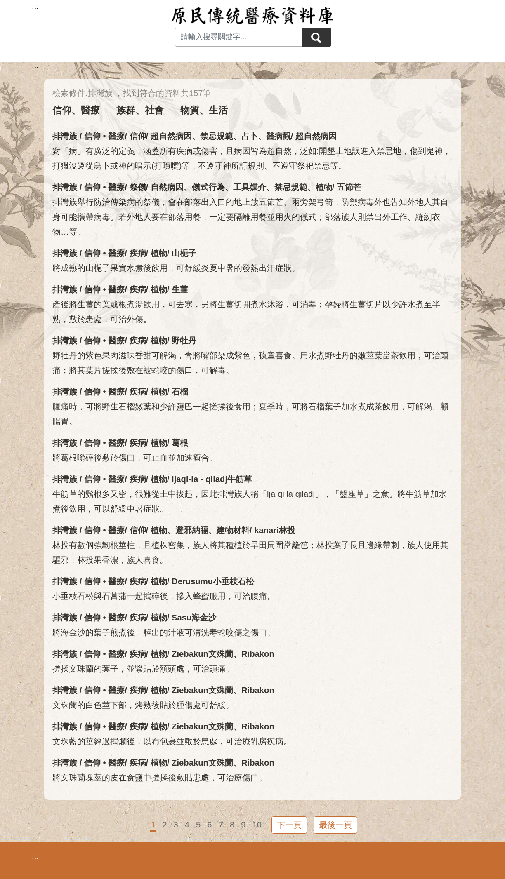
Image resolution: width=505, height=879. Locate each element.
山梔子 (184, 253)
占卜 (249, 136)
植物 (324, 187)
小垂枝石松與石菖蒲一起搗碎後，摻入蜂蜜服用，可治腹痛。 (163, 596)
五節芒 (349, 187)
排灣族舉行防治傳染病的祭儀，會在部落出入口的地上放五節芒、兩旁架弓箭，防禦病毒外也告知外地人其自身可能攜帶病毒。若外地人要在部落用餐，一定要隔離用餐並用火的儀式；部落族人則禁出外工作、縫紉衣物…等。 (250, 216)
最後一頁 (335, 825)
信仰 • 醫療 (104, 136)
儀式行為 (208, 187)
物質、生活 (204, 110)
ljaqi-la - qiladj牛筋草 (212, 479)
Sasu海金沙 (194, 617)
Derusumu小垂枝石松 (213, 581)
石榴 (180, 391)
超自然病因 (171, 136)
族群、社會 (140, 110)
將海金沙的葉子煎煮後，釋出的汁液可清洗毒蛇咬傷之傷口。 (163, 632)
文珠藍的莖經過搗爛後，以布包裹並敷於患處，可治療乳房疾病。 (172, 741)
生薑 (180, 289)
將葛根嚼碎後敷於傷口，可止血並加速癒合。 (134, 457)
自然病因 (167, 187)
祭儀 (138, 187)
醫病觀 (278, 136)
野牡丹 (184, 340)
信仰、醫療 (76, 110)
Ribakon (257, 653)
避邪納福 (191, 530)
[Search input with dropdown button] (238, 37)
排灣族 (64, 136)
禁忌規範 (216, 136)
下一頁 (289, 825)
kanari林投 (274, 530)
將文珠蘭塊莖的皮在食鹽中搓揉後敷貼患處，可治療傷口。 (159, 777)
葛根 (180, 442)
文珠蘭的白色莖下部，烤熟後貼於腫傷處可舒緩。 (143, 705)
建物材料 (233, 530)
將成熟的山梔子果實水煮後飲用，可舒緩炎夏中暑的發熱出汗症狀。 (176, 268)
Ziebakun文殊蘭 (202, 653)
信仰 (138, 136)
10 (257, 824)
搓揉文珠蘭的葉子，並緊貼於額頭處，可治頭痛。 (143, 668)
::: (35, 68)
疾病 (138, 253)
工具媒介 (249, 187)
